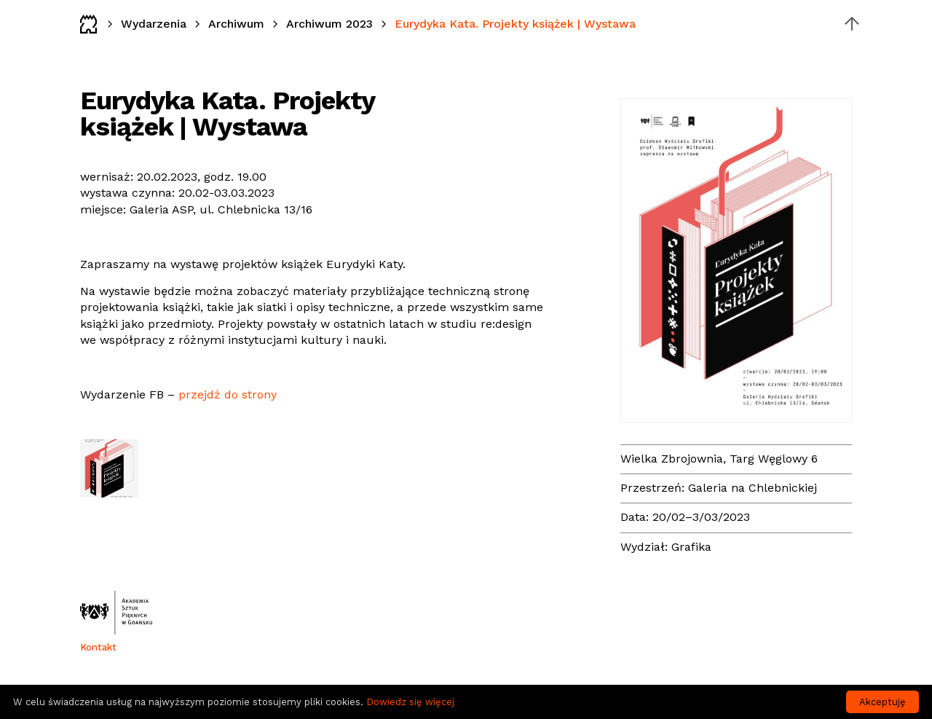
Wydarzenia (153, 24)
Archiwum (236, 24)
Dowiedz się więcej (410, 701)
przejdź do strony (227, 394)
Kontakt (98, 647)
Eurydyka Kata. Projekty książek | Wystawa (515, 24)
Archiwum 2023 (329, 24)
